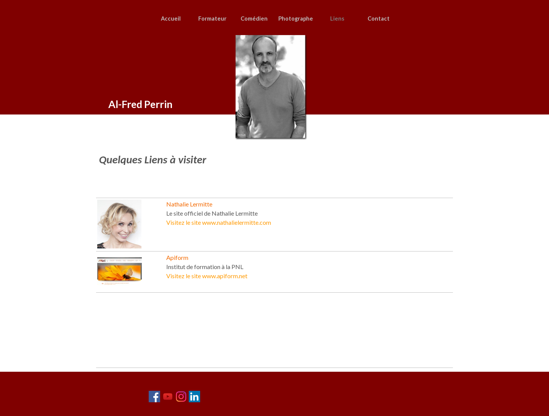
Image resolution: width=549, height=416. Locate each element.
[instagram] (181, 396)
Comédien (254, 18)
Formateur (212, 18)
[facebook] (154, 396)
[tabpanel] (269, 167)
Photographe (295, 18)
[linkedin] (194, 396)
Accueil (171, 18)
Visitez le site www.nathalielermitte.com (218, 222)
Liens (337, 18)
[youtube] (167, 396)
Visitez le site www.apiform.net (206, 275)
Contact (379, 18)
